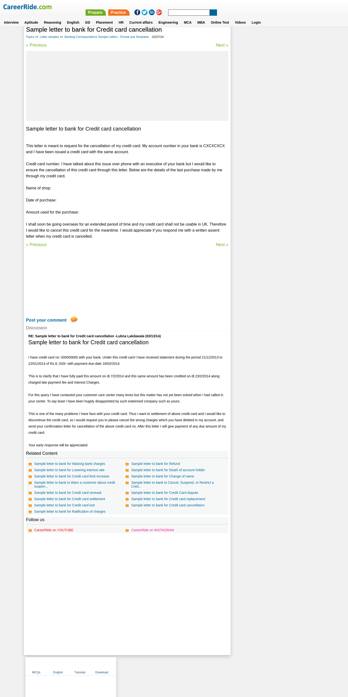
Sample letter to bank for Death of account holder (168, 470)
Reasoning (52, 17)
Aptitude (31, 17)
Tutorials (286, 37)
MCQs (243, 37)
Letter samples (49, 37)
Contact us (149, 666)
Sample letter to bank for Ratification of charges (70, 511)
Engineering (168, 17)
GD (87, 17)
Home (114, 666)
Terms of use (171, 666)
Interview (11, 17)
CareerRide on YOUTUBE (53, 530)
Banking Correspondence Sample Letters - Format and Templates (107, 37)
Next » (222, 45)
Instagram (226, 666)
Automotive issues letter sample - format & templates (275, 140)
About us (130, 666)
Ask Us (191, 666)
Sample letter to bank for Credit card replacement (168, 499)
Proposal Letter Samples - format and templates (271, 131)
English (73, 17)
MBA (201, 17)
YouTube (208, 666)
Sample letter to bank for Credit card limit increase (71, 476)
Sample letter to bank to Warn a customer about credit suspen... (74, 484)
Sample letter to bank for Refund (155, 464)
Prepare (223, 7)
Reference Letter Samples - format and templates (272, 123)
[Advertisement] (127, 86)
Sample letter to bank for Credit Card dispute (164, 493)
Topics (30, 37)
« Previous (36, 45)
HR (121, 17)
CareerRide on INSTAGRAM (152, 530)
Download (308, 37)
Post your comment (46, 320)
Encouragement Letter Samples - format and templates (276, 157)
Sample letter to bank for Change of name (162, 476)
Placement (104, 17)
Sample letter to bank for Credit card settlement (69, 499)
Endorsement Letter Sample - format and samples (272, 148)
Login (256, 17)
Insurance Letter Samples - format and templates (271, 165)
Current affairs (140, 17)
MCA (188, 17)
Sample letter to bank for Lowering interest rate (69, 470)
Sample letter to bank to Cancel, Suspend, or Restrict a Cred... (172, 484)
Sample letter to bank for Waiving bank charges (69, 464)
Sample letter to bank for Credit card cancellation (167, 505)
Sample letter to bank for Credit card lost (64, 505)
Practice (245, 7)
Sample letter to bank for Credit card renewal (68, 493)
